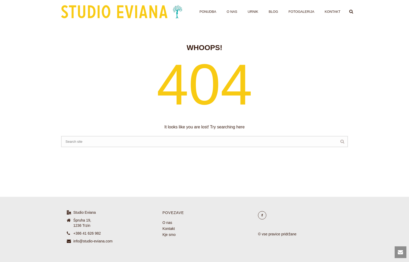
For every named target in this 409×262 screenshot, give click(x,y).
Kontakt (332, 12)
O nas (232, 12)
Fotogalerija (301, 12)
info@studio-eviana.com (92, 241)
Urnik (253, 12)
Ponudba (208, 12)
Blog (273, 12)
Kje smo (169, 235)
